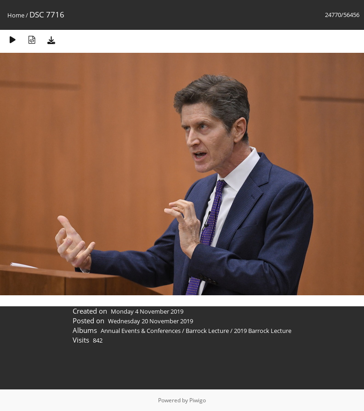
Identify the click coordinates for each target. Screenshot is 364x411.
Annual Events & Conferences (141, 331)
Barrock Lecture (207, 331)
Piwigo (197, 400)
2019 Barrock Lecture (262, 331)
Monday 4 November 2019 (147, 311)
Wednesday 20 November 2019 (150, 321)
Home (15, 15)
